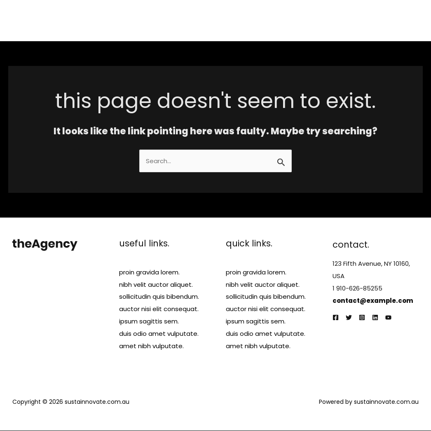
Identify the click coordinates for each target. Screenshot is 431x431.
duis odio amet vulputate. (159, 334)
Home (210, 20)
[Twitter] (349, 318)
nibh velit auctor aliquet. (156, 284)
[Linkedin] (375, 318)
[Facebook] (336, 318)
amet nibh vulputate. (151, 346)
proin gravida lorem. (149, 272)
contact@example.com (373, 300)
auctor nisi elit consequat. (159, 309)
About (241, 20)
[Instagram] (362, 318)
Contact (403, 20)
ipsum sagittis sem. (149, 321)
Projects (313, 20)
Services (276, 20)
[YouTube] (388, 318)
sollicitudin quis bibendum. (159, 297)
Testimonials (358, 20)
